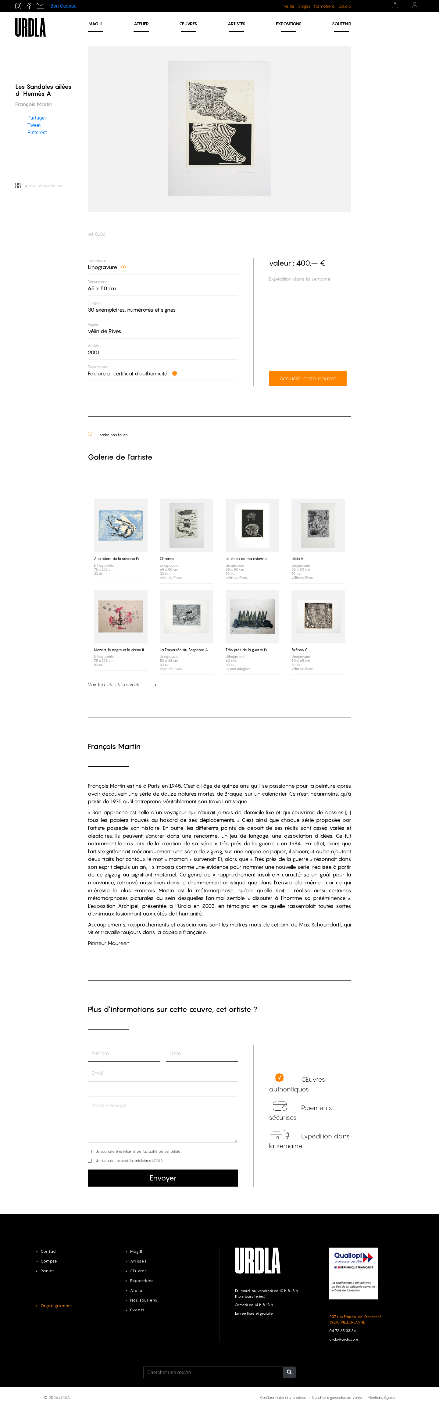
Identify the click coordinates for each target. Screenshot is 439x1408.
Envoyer (163, 1177)
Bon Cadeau (63, 6)
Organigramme (56, 1305)
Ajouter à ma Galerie (39, 186)
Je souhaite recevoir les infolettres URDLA (129, 1160)
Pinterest (37, 132)
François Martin (114, 746)
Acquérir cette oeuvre (308, 378)
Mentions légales (381, 1397)
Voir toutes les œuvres (122, 684)
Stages (304, 6)
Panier (47, 1271)
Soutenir (341, 23)
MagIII (136, 1251)
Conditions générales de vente (337, 1397)
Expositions (289, 23)
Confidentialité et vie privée (283, 1397)
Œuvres (188, 23)
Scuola (344, 6)
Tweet (34, 125)
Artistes (236, 23)
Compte (49, 1261)
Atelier (141, 23)
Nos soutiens (143, 1300)
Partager (36, 118)
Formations (324, 6)
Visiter (289, 6)
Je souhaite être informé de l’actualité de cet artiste (138, 1151)
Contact (49, 1251)
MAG (95, 23)
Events (137, 1310)
